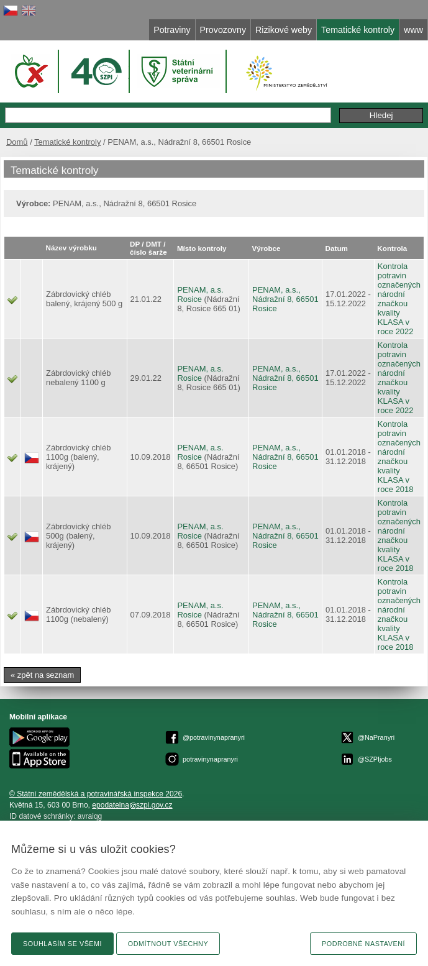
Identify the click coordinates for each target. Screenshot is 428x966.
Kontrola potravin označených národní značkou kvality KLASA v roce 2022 (399, 299)
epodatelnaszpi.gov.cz (132, 805)
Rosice (189, 299)
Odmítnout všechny (168, 943)
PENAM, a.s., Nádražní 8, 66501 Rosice (285, 299)
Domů (17, 142)
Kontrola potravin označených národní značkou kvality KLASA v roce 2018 (399, 456)
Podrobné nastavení (363, 943)
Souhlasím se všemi (62, 943)
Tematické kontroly (67, 142)
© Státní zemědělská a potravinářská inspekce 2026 (95, 794)
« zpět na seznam (42, 675)
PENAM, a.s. (200, 289)
